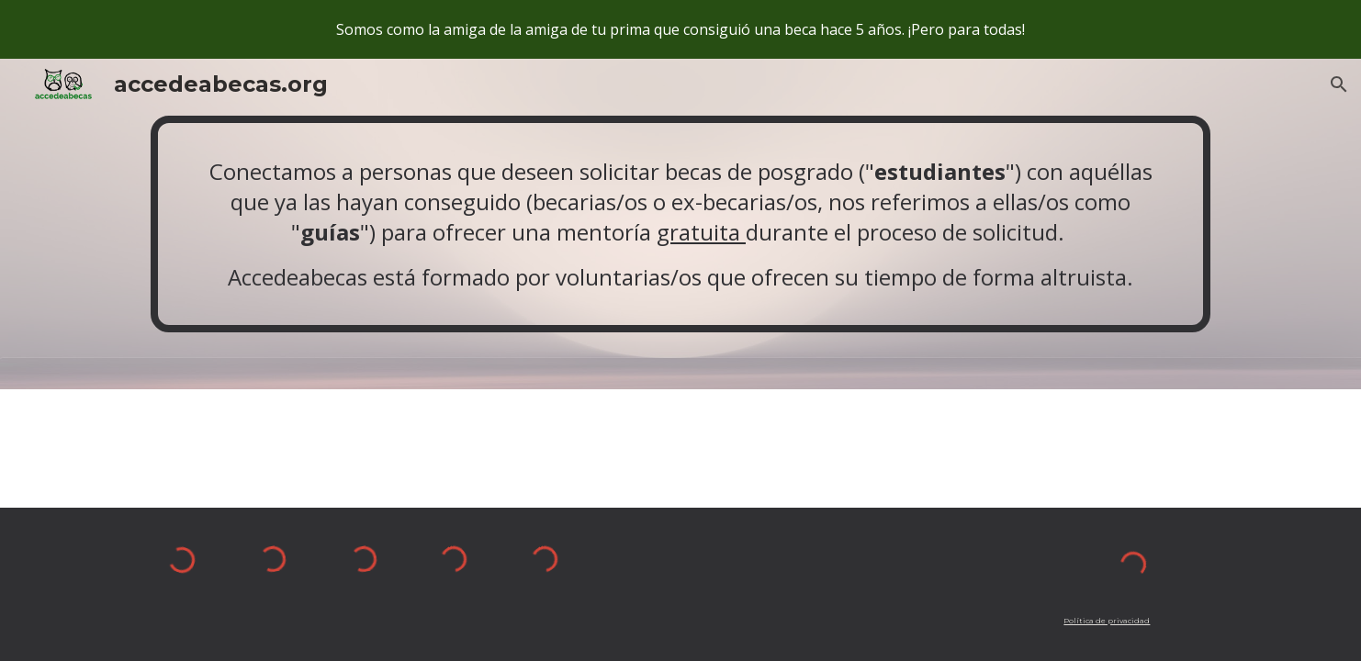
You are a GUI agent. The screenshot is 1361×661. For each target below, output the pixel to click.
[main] (680, 224)
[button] (1339, 84)
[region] (680, 29)
